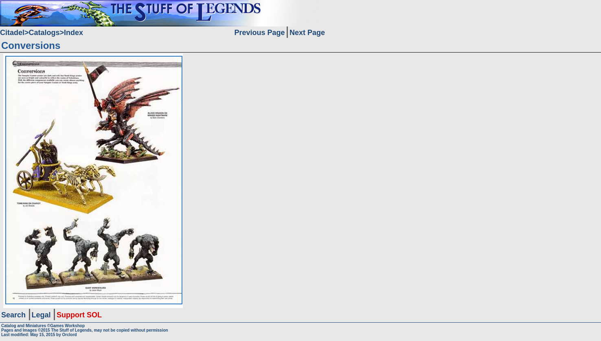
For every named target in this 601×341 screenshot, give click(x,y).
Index (73, 33)
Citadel (12, 33)
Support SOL (79, 315)
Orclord (69, 334)
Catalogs (44, 33)
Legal (41, 315)
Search (13, 315)
